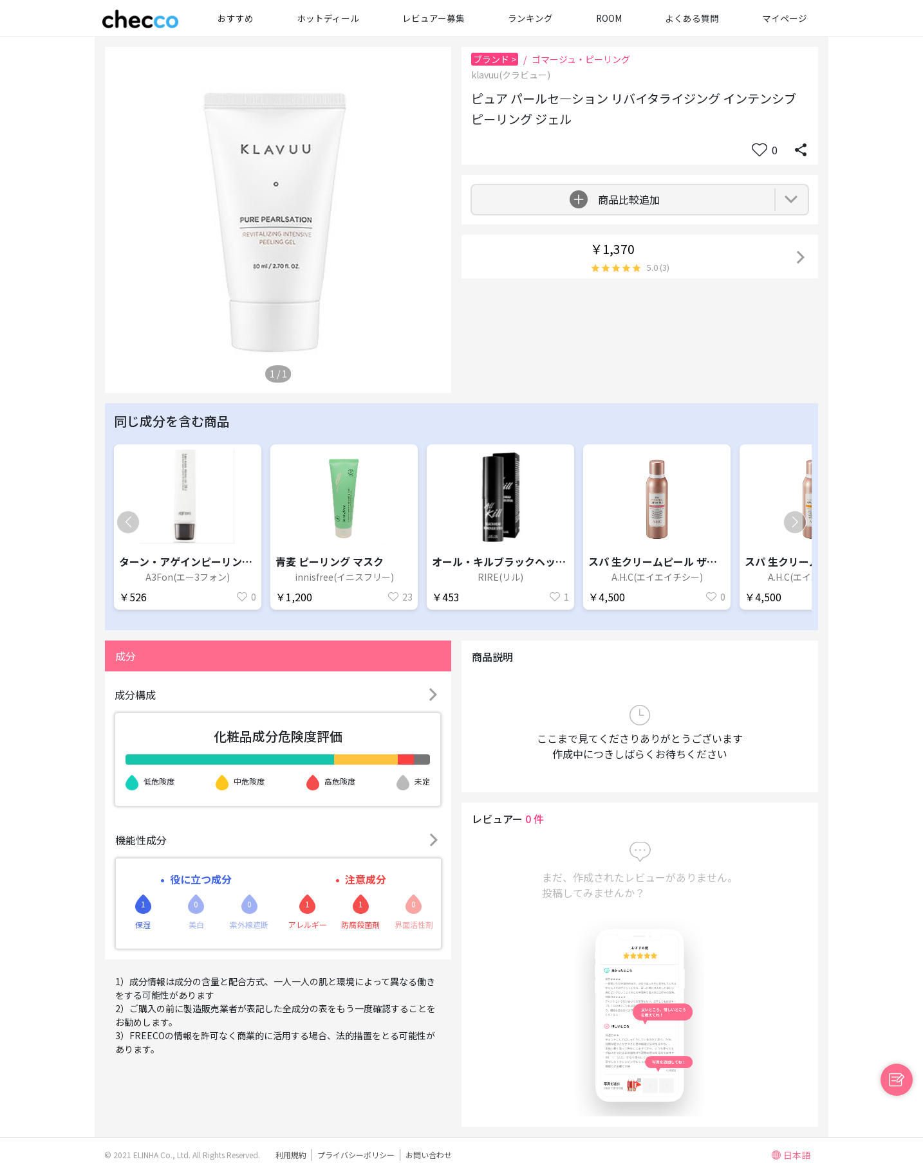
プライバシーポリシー (356, 1154)
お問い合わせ (429, 1154)
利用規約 (290, 1154)
